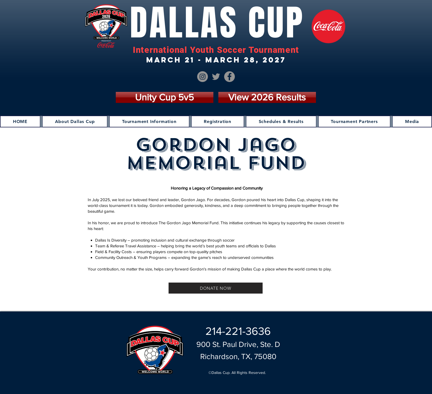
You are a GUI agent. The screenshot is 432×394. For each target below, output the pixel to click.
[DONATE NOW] (216, 288)
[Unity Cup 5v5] (164, 97)
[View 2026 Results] (267, 97)
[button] (74, 121)
